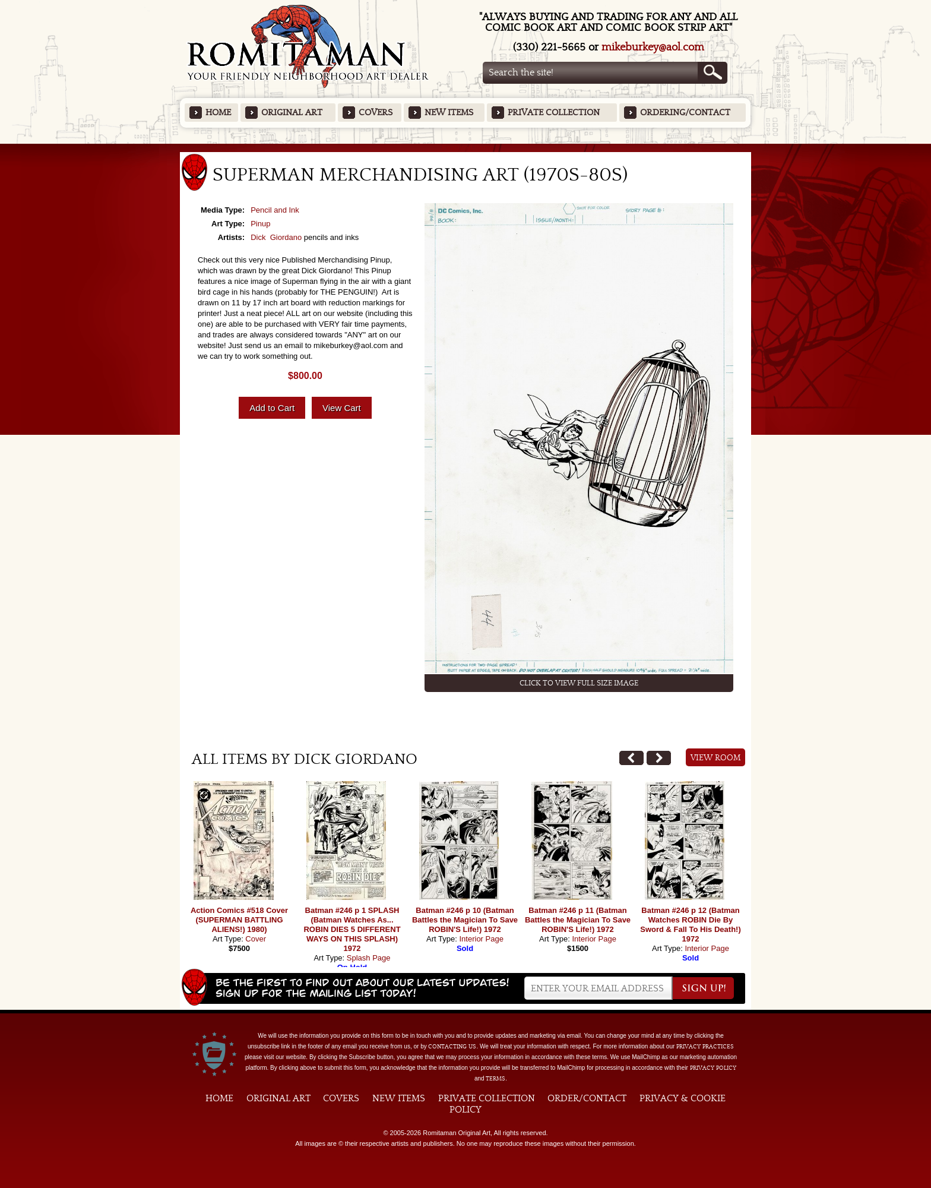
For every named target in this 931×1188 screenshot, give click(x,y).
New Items (449, 113)
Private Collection (554, 113)
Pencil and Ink (275, 210)
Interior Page (481, 938)
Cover (255, 938)
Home (218, 113)
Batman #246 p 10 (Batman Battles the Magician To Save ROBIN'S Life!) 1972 (465, 920)
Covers (375, 113)
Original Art (291, 113)
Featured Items (466, 147)
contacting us (452, 1046)
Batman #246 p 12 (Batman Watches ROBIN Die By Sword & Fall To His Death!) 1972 (690, 924)
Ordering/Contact (685, 113)
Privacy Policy (713, 1068)
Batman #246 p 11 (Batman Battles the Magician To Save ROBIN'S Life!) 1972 (578, 920)
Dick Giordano (276, 237)
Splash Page (369, 957)
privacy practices (705, 1046)
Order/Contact (586, 1098)
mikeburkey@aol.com (652, 47)
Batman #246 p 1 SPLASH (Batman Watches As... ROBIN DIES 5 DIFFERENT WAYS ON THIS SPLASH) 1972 (351, 929)
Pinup (260, 223)
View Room (716, 758)
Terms (495, 1078)
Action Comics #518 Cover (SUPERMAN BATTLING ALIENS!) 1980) (239, 920)
